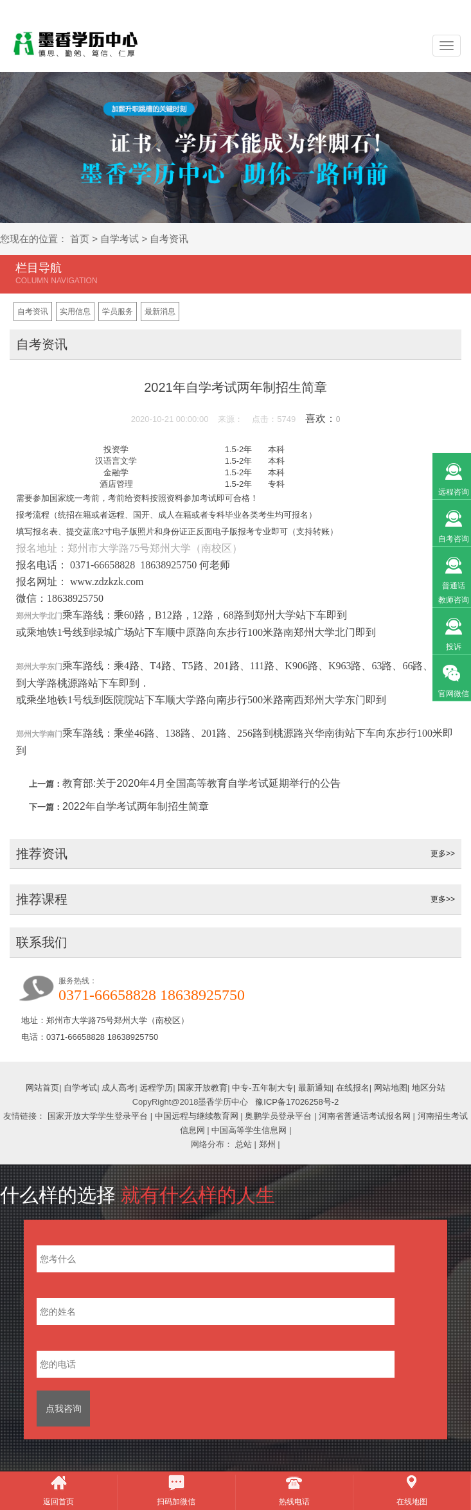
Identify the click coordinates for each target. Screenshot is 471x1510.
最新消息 (160, 311)
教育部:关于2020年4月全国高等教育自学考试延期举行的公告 (201, 783)
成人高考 (118, 1088)
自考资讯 (169, 238)
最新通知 (315, 1088)
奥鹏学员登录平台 (278, 1116)
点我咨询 (63, 1408)
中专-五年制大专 (262, 1088)
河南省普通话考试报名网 (365, 1116)
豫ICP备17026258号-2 (297, 1102)
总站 (243, 1144)
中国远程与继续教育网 (196, 1116)
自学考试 (119, 238)
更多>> (443, 853)
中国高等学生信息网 (249, 1130)
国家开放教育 (202, 1088)
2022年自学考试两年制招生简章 (135, 806)
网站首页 (42, 1088)
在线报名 (352, 1088)
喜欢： (323, 418)
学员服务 (117, 311)
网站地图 (390, 1088)
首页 (79, 238)
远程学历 (156, 1088)
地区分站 (428, 1088)
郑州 (267, 1144)
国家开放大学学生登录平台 (98, 1116)
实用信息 (75, 311)
